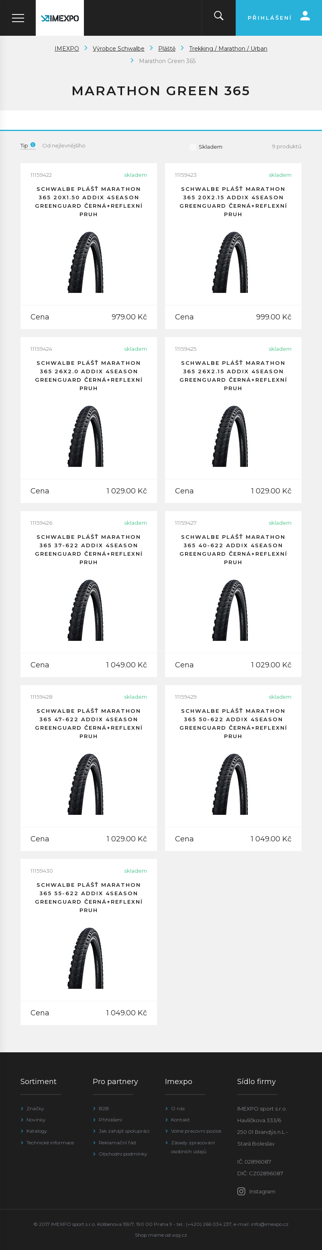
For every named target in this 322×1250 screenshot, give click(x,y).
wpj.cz (179, 1235)
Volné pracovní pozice (196, 1131)
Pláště (166, 48)
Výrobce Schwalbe (119, 48)
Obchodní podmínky (123, 1154)
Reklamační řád (117, 1143)
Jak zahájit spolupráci (124, 1131)
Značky (35, 1108)
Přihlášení (110, 1120)
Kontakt (180, 1120)
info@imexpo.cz (270, 1224)
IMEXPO (67, 48)
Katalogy (36, 1131)
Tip (28, 145)
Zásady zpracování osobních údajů (193, 1147)
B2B (104, 1108)
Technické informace (50, 1143)
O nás (178, 1108)
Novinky (36, 1120)
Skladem (205, 146)
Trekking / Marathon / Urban (228, 48)
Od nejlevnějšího (64, 145)
